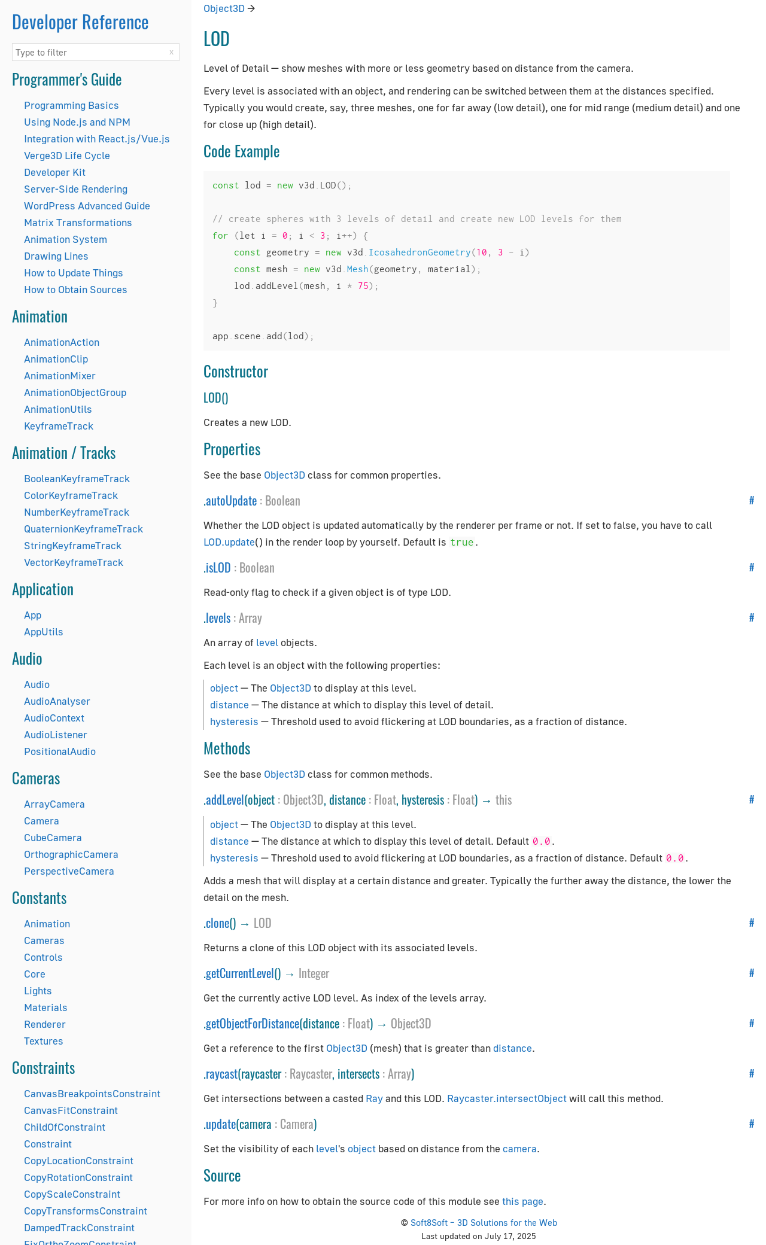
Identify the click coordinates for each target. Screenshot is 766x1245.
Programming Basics (71, 105)
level (267, 642)
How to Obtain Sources (75, 289)
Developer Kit (55, 172)
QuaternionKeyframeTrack (83, 528)
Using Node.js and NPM (77, 121)
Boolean (282, 500)
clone (217, 923)
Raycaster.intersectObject (507, 1098)
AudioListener (55, 734)
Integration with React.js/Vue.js (97, 138)
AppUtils (43, 631)
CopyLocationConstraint (78, 1160)
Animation (47, 923)
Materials (46, 1007)
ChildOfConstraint (64, 1127)
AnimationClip (56, 358)
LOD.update (229, 541)
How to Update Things (73, 272)
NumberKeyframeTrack (76, 512)
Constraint (48, 1143)
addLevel (225, 799)
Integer (314, 973)
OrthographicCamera (71, 854)
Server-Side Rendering (75, 188)
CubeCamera (53, 837)
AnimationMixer (60, 375)
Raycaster (311, 1073)
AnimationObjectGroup (75, 392)
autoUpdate (231, 500)
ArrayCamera (54, 803)
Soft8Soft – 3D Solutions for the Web (484, 1222)
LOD (263, 923)
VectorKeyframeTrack (73, 562)
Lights (38, 990)
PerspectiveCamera (69, 871)
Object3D (224, 8)
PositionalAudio (60, 751)
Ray (374, 1098)
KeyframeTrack (58, 425)
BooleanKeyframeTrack (77, 478)
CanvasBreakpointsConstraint (92, 1093)
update (221, 1124)
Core (34, 973)
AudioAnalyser (57, 701)
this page (522, 1201)
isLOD (218, 567)
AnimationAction (61, 342)
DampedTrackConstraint (79, 1227)
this (504, 799)
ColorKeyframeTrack (71, 495)
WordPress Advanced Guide (87, 205)
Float (385, 799)
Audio (37, 684)
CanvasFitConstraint (71, 1110)
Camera (41, 820)
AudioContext (54, 717)
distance (229, 704)
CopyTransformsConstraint (85, 1210)
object (224, 687)
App (32, 614)
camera (520, 1148)
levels (218, 617)
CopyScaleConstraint (72, 1194)
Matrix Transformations (78, 222)
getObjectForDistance (252, 1023)
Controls (43, 957)
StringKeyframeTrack (72, 545)
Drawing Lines (56, 255)
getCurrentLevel (240, 973)
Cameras (44, 940)
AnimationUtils (58, 409)
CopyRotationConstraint (78, 1177)
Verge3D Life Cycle (67, 155)
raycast (222, 1073)
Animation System (65, 239)
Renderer (45, 1024)
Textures (43, 1040)
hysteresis (234, 721)
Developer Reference (80, 21)
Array (250, 617)
